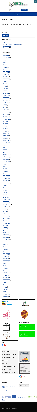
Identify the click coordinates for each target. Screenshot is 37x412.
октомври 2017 (6, 223)
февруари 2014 (6, 293)
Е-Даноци (4, 363)
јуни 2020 (5, 168)
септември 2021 (6, 142)
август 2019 (5, 185)
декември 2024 (6, 74)
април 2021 (5, 150)
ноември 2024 (6, 76)
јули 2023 (5, 104)
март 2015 (5, 270)
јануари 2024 (6, 93)
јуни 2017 (5, 227)
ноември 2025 (6, 55)
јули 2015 (5, 263)
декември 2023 (6, 95)
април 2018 (5, 213)
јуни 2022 (5, 126)
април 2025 (5, 67)
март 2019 (5, 194)
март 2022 (5, 131)
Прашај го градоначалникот (8, 372)
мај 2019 (5, 190)
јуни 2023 (5, 105)
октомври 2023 (6, 98)
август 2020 (5, 164)
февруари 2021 (6, 154)
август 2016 (5, 242)
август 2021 (5, 144)
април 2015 (5, 268)
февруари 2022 (6, 133)
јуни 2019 (5, 189)
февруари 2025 (6, 71)
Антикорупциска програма (8, 366)
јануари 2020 (6, 176)
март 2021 (5, 152)
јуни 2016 (5, 246)
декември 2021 (6, 137)
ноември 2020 (6, 159)
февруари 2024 (6, 91)
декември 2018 (6, 199)
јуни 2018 (5, 209)
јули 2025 (5, 62)
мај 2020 (5, 170)
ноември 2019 (6, 180)
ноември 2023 (6, 97)
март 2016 (5, 251)
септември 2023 (6, 100)
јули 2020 (5, 166)
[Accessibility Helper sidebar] (35, 1)
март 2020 (5, 173)
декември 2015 (6, 256)
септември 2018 (6, 204)
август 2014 (5, 282)
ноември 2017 (6, 221)
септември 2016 (6, 241)
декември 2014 (6, 275)
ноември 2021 (6, 138)
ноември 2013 (6, 296)
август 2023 (5, 102)
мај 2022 (5, 128)
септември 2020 (6, 163)
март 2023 (5, 111)
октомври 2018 (6, 202)
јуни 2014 (5, 286)
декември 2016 (6, 235)
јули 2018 (5, 208)
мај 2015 (5, 267)
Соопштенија (4, 390)
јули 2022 (5, 124)
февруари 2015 (6, 272)
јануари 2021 (6, 156)
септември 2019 (6, 183)
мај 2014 (5, 287)
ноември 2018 (6, 201)
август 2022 (5, 123)
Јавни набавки (5, 360)
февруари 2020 (6, 175)
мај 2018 (5, 211)
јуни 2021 (5, 147)
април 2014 (5, 289)
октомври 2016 (6, 239)
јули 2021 (5, 145)
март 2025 (5, 69)
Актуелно (4, 385)
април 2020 (5, 171)
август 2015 (5, 261)
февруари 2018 (6, 216)
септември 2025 (6, 59)
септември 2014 (6, 280)
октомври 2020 (6, 161)
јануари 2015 (6, 273)
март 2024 (5, 90)
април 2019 (5, 192)
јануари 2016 (6, 254)
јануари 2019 (6, 197)
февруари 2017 (6, 232)
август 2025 (5, 60)
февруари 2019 (6, 196)
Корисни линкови (6, 369)
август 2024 (5, 81)
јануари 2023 (6, 114)
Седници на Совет (5, 388)
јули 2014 (5, 284)
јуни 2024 (5, 85)
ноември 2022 (6, 117)
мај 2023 (5, 107)
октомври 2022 (6, 119)
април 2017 (5, 228)
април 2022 (5, 130)
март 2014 (5, 291)
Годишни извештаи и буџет (8, 357)
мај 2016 (5, 247)
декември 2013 (6, 294)
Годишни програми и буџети (9, 354)
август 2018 (5, 206)
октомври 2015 (6, 260)
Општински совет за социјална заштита (12, 44)
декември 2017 (6, 220)
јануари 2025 (6, 72)
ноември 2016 (6, 237)
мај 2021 (5, 149)
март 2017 (5, 230)
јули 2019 (5, 187)
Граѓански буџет (6, 351)
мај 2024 (5, 86)
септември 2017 (6, 225)
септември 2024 (6, 79)
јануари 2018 (6, 218)
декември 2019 (6, 178)
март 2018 (5, 215)
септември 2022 (6, 121)
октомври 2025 (6, 57)
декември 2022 (6, 116)
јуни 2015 (5, 265)
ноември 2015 (6, 258)
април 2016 (5, 249)
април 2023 (5, 109)
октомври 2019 (6, 182)
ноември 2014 (6, 277)
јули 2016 (5, 244)
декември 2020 (6, 157)
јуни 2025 (5, 64)
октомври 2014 (6, 279)
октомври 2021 (6, 140)
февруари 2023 (6, 112)
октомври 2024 (6, 78)
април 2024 (5, 88)
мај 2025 (5, 66)
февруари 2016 (6, 253)
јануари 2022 (6, 135)
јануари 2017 (6, 234)
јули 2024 (5, 83)
